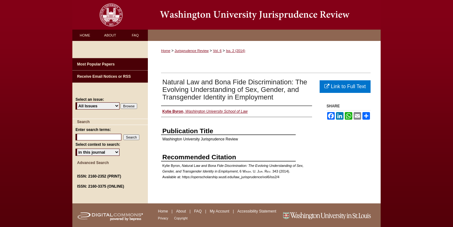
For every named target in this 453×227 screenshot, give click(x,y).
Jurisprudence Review (192, 51)
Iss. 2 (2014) (235, 51)
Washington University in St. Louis (331, 215)
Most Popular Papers (96, 64)
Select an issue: (90, 99)
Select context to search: (98, 144)
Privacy (163, 218)
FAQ (198, 211)
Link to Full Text (345, 86)
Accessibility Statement (257, 211)
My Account (220, 211)
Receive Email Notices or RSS (104, 76)
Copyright (181, 218)
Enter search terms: (93, 130)
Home (165, 51)
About (181, 211)
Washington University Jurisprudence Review (264, 15)
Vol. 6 (217, 51)
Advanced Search (93, 163)
